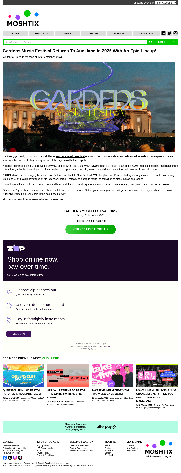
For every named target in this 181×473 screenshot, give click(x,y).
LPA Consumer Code (46, 448)
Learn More (18, 333)
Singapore (131, 450)
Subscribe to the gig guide (14, 448)
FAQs (39, 450)
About (107, 446)
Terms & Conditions (45, 455)
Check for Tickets (90, 229)
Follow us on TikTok (11, 453)
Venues (94, 33)
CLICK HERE (50, 358)
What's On (41, 33)
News (67, 33)
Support (119, 33)
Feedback (108, 455)
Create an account (11, 446)
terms (90, 346)
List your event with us (80, 446)
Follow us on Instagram (13, 450)
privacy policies (103, 346)
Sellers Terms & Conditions (82, 450)
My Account (146, 33)
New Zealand (132, 448)
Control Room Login (79, 448)
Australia (130, 446)
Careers (107, 453)
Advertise (108, 450)
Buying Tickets (43, 446)
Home (15, 33)
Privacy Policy (43, 453)
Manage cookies (62, 463)
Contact (107, 448)
